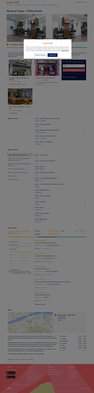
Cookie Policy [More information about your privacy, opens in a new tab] (65, 50)
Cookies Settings (40, 55)
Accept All (52, 55)
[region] (47, 49)
